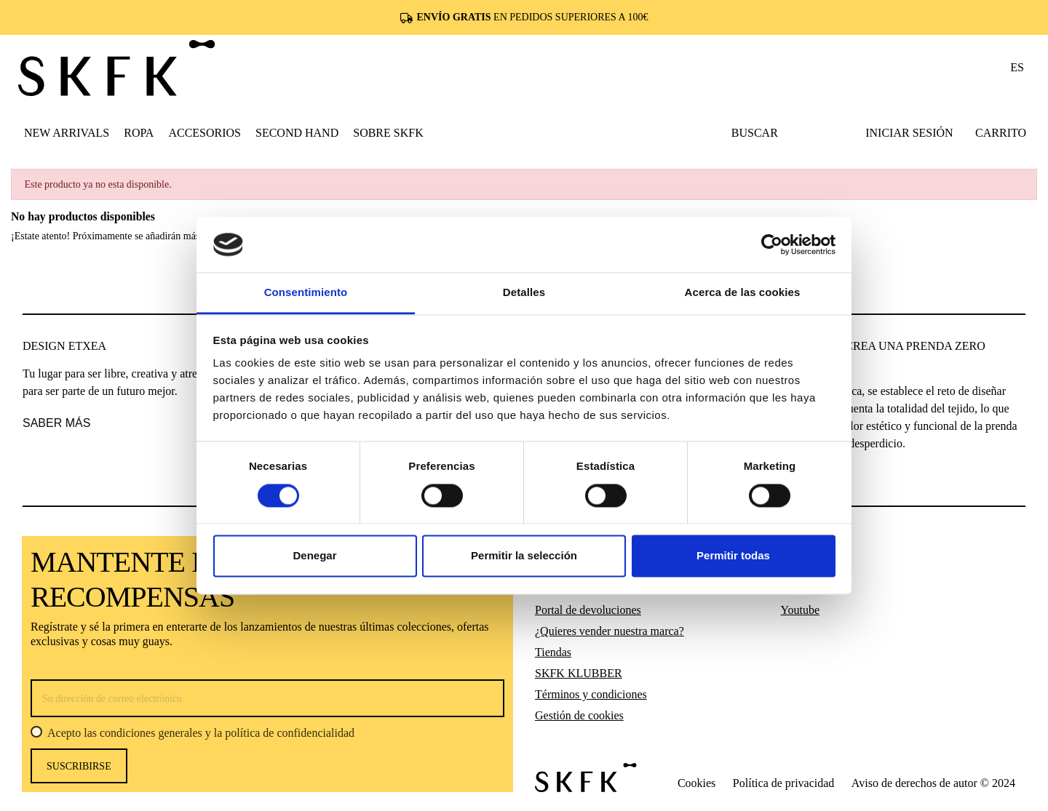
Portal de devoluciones (588, 610)
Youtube (800, 610)
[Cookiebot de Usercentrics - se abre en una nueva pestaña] (771, 244)
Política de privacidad (784, 783)
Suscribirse (79, 766)
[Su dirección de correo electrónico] (267, 698)
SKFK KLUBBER (578, 673)
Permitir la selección (524, 556)
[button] (138, 132)
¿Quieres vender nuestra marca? (609, 631)
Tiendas (553, 652)
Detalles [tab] (524, 293)
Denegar (314, 556)
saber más (56, 423)
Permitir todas (733, 556)
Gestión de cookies (579, 715)
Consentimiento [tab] (306, 293)
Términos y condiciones (591, 694)
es (1017, 67)
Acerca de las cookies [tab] (743, 293)
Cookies (696, 783)
